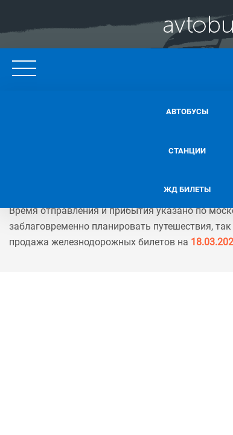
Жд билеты (97, 182)
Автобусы (97, 109)
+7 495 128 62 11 (173, 66)
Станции (96, 145)
